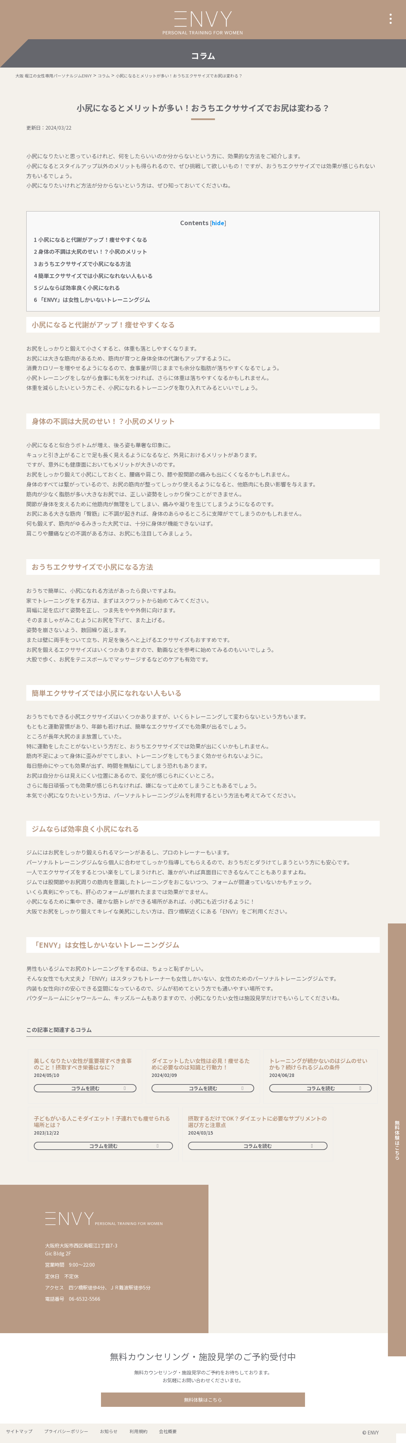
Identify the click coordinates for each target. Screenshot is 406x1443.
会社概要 (140, 1433)
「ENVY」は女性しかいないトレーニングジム (92, 299)
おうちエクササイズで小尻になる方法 (82, 264)
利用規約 (117, 1433)
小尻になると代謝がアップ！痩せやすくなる (90, 239)
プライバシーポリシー (57, 1433)
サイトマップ (16, 1433)
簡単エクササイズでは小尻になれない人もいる (93, 276)
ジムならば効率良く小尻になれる (77, 287)
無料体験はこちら (203, 1400)
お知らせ (93, 1433)
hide (218, 223)
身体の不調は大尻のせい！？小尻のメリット (90, 251)
